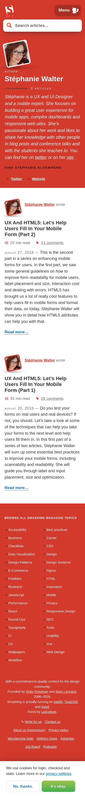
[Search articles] (42, 25)
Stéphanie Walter (40, 204)
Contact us (53, 722)
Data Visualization (21, 554)
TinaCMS (71, 702)
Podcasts (50, 746)
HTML (50, 578)
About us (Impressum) (29, 730)
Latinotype (48, 712)
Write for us (33, 722)
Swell (45, 707)
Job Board (32, 746)
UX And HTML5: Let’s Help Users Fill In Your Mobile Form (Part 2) (36, 228)
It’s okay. (58, 786)
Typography (17, 627)
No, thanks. (23, 786)
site (70, 157)
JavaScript (16, 595)
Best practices (56, 530)
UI (10, 636)
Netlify (58, 702)
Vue (49, 644)
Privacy (51, 603)
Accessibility (17, 530)
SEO (49, 619)
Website (38, 179)
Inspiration (54, 587)
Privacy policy (58, 730)
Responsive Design (60, 611)
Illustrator (15, 587)
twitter (41, 157)
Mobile (51, 595)
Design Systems (58, 562)
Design (51, 554)
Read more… (17, 332)
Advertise (67, 738)
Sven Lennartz (66, 691)
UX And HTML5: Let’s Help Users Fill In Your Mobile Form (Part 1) (36, 384)
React (12, 611)
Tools (50, 627)
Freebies (15, 578)
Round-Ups (16, 619)
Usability (52, 636)
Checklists (16, 546)
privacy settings (58, 774)
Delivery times (47, 738)
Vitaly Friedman (37, 691)
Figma (51, 570)
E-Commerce (18, 570)
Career (51, 538)
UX (10, 644)
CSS (49, 546)
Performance (18, 603)
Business (15, 538)
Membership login (21, 738)
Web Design (55, 652)
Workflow (15, 660)
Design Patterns (20, 562)
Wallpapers (16, 652)
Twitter (16, 179)
